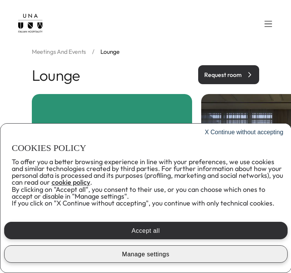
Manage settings (145, 254)
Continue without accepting (244, 132)
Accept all (145, 231)
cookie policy (71, 182)
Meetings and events (59, 51)
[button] (268, 23)
